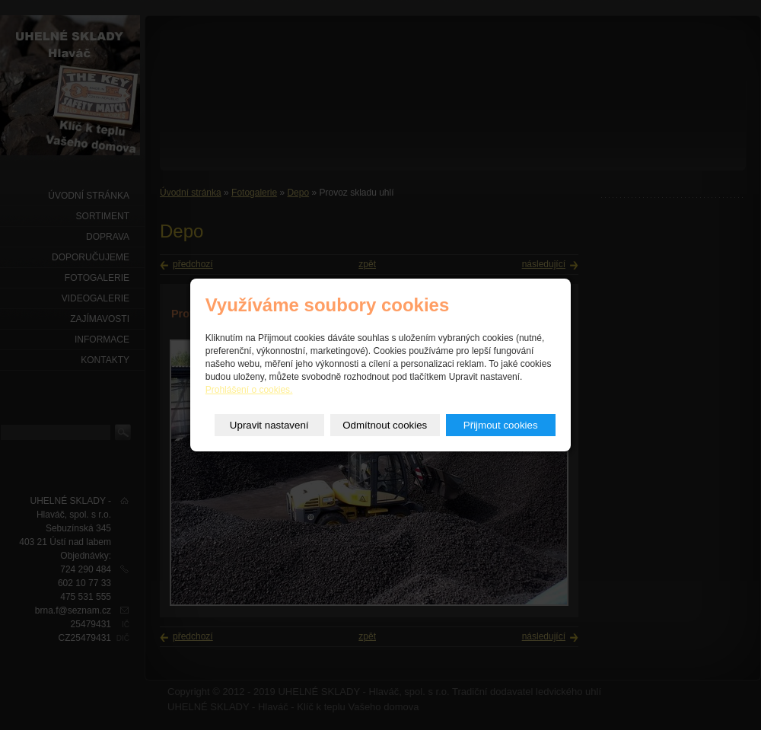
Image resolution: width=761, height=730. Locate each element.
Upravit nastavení (269, 425)
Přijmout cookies (500, 425)
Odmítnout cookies (384, 425)
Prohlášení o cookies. (249, 389)
